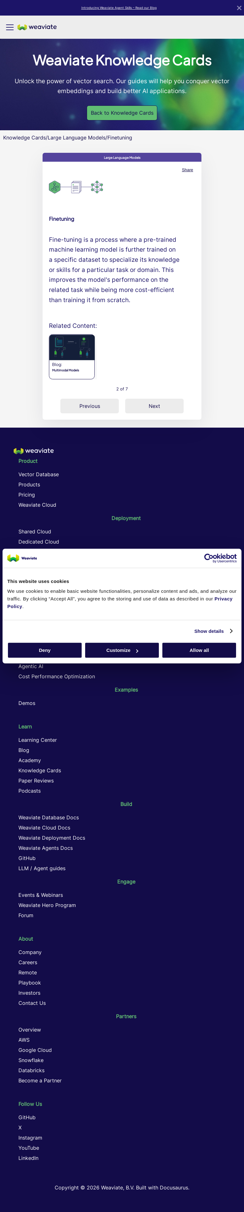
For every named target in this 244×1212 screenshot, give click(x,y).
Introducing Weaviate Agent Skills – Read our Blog (119, 8)
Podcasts (29, 791)
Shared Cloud (34, 531)
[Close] (239, 8)
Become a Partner (40, 1080)
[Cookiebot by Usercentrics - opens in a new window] (209, 558)
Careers (27, 962)
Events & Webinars (40, 895)
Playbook (29, 982)
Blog (23, 750)
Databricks (31, 1070)
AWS (24, 1040)
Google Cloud (35, 1050)
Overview (29, 1029)
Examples (126, 690)
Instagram (30, 1137)
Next (154, 406)
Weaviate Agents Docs (45, 848)
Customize (122, 650)
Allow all (199, 650)
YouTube (28, 1148)
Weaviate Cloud (37, 505)
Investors (29, 993)
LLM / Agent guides (41, 868)
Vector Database (38, 474)
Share (187, 169)
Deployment (126, 518)
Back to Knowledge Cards (122, 113)
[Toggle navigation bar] (10, 27)
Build (126, 804)
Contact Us (32, 1003)
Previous (89, 406)
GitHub (27, 858)
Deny (45, 650)
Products (29, 484)
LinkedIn (28, 1158)
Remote (27, 972)
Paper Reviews (36, 780)
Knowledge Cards (24, 137)
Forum (25, 915)
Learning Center (37, 740)
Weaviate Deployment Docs (51, 838)
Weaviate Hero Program (47, 905)
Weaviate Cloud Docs (44, 827)
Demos (26, 703)
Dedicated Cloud (38, 541)
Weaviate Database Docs (48, 817)
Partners (126, 1016)
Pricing (26, 494)
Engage (126, 881)
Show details (209, 631)
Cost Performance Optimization (56, 676)
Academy (29, 760)
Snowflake (31, 1060)
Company (30, 952)
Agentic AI (30, 666)
